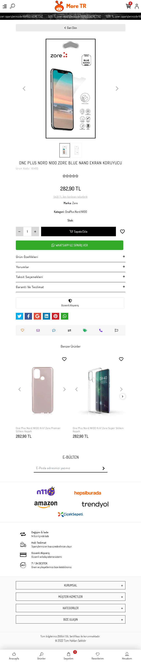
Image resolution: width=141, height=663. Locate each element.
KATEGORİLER (70, 608)
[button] (24, 88)
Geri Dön (70, 28)
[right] (122, 397)
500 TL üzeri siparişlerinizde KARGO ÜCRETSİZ (77, 16)
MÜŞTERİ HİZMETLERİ (70, 596)
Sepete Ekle (78, 231)
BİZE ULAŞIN (70, 619)
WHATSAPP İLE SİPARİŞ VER (69, 245)
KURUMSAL (70, 585)
